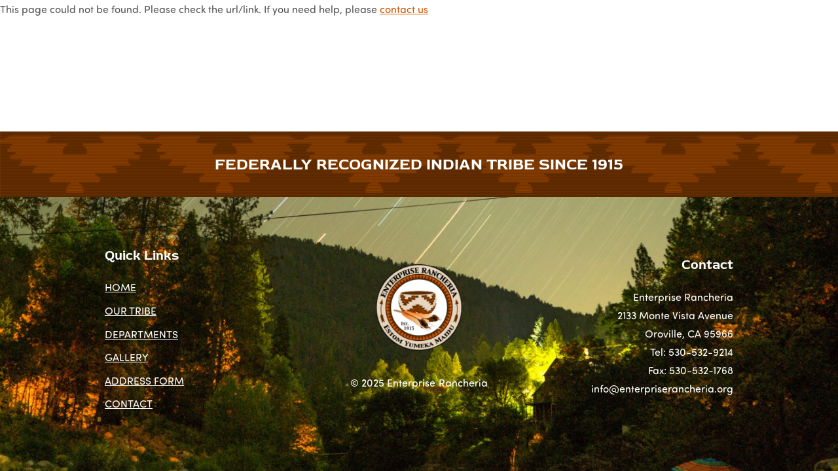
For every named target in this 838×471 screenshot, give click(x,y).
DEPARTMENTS (278, 67)
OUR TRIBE (197, 67)
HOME (137, 67)
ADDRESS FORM (563, 67)
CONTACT (755, 67)
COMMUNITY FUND (667, 67)
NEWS (362, 67)
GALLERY (483, 67)
